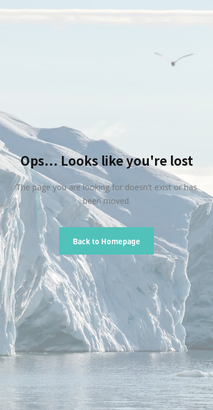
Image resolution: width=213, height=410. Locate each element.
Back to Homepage (106, 241)
